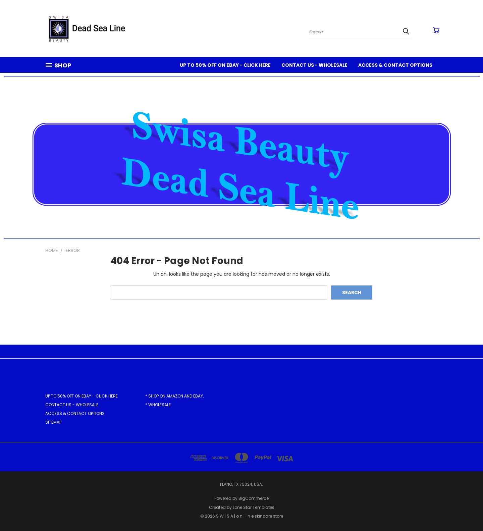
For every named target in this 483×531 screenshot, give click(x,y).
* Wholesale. (158, 405)
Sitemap (53, 422)
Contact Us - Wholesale (314, 65)
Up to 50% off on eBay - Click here (225, 65)
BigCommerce (253, 498)
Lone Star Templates (253, 507)
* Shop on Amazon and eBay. (174, 396)
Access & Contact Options (395, 65)
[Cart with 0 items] (436, 30)
